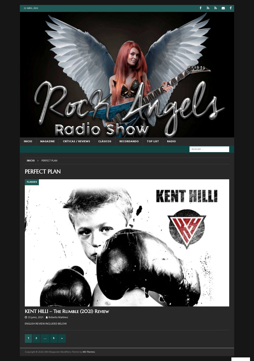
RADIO (171, 141)
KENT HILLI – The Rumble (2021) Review (67, 311)
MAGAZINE (47, 141)
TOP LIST (153, 141)
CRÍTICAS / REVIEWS (76, 141)
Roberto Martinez (58, 317)
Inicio (28, 141)
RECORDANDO (129, 141)
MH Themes (89, 352)
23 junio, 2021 (35, 317)
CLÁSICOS (104, 141)
